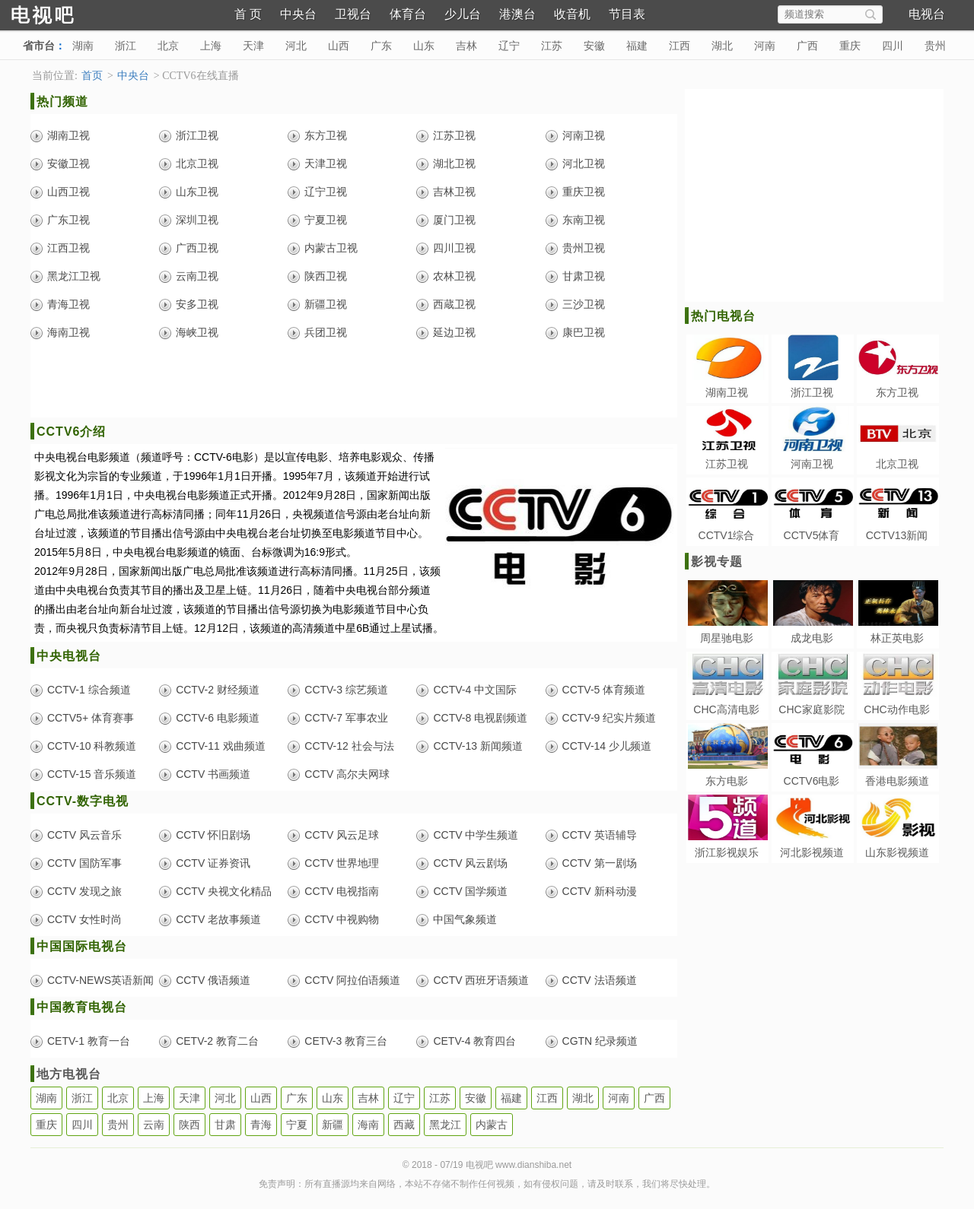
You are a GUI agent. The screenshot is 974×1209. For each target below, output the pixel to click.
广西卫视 (197, 248)
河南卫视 (583, 135)
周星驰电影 (726, 638)
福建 (637, 46)
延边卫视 (454, 332)
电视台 (927, 14)
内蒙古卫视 (331, 248)
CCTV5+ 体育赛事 (90, 718)
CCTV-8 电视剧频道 (480, 718)
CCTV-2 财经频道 (217, 690)
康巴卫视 (583, 332)
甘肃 (225, 1125)
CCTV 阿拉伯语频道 (352, 980)
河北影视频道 (812, 852)
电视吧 (68, 13)
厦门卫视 (454, 220)
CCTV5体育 (812, 535)
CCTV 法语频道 (599, 980)
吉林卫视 (454, 192)
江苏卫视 (454, 135)
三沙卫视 (583, 304)
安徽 (594, 46)
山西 (338, 46)
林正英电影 (897, 638)
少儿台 (462, 14)
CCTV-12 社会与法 (348, 746)
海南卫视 (68, 332)
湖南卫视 (68, 135)
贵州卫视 (583, 248)
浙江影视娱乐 (727, 852)
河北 (296, 46)
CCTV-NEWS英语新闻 (100, 980)
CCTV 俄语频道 (213, 980)
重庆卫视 (583, 192)
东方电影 (726, 781)
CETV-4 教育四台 (474, 1041)
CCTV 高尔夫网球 (347, 774)
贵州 (935, 46)
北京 (168, 46)
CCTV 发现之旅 (84, 891)
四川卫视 (454, 248)
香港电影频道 (897, 781)
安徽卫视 (68, 163)
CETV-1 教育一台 (88, 1041)
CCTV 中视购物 (341, 919)
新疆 (332, 1125)
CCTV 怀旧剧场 (213, 835)
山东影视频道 (897, 852)
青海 (261, 1125)
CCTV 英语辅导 (599, 835)
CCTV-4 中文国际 (475, 690)
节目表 (627, 14)
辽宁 (509, 46)
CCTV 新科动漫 (599, 891)
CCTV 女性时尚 (84, 919)
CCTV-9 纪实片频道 (609, 718)
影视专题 (717, 561)
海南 (368, 1125)
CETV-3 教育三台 (345, 1041)
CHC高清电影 (726, 709)
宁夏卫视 (325, 220)
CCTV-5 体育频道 (604, 690)
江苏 (551, 46)
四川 (892, 46)
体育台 (408, 14)
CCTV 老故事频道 (218, 919)
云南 (153, 1125)
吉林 (466, 46)
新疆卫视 (325, 304)
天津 (253, 46)
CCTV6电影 (812, 781)
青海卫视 (68, 304)
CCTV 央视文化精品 (224, 891)
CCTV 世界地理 (341, 863)
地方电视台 (69, 1074)
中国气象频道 (465, 919)
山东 (423, 46)
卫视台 (353, 14)
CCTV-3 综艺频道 (346, 690)
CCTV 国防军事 (84, 863)
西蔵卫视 (454, 304)
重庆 (850, 46)
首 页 (248, 14)
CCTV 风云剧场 (470, 863)
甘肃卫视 (583, 276)
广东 (381, 46)
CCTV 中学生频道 (475, 835)
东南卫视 (583, 220)
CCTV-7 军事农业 (346, 718)
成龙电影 (812, 638)
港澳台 (517, 14)
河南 (764, 46)
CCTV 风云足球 (341, 835)
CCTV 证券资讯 (213, 863)
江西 (679, 46)
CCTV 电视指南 (341, 891)
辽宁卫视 (325, 192)
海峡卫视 (197, 332)
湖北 (722, 46)
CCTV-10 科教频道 (91, 746)
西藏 (404, 1125)
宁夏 (296, 1125)
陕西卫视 (325, 276)
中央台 (298, 14)
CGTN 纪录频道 (600, 1041)
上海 (210, 46)
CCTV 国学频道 (470, 891)
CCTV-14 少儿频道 (606, 746)
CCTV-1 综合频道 (89, 690)
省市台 (39, 46)
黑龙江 (445, 1125)
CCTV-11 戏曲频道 (220, 746)
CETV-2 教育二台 (217, 1041)
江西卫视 (68, 248)
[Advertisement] (353, 383)
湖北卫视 (454, 163)
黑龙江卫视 (73, 276)
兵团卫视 (325, 332)
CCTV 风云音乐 (84, 835)
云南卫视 (197, 276)
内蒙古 (492, 1125)
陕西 (189, 1125)
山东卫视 (197, 192)
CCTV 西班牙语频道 (481, 980)
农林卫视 (454, 276)
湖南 (83, 46)
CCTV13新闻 (897, 535)
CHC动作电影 (896, 709)
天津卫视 (325, 163)
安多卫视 (197, 304)
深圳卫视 (197, 220)
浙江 (125, 46)
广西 (807, 46)
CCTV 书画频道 (213, 774)
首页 (92, 75)
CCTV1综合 (727, 535)
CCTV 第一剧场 (599, 863)
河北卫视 (583, 163)
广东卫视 (68, 220)
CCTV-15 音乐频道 (91, 774)
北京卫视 (197, 163)
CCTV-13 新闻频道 (477, 746)
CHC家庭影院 (811, 709)
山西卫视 (68, 192)
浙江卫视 (197, 135)
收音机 (572, 14)
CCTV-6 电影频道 (217, 718)
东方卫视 (325, 135)
